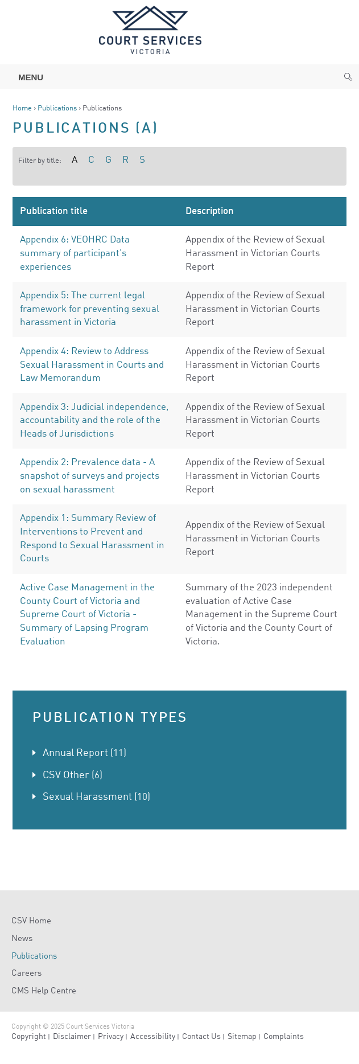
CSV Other (66, 775)
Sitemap (242, 1037)
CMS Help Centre (43, 991)
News (21, 939)
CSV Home (31, 921)
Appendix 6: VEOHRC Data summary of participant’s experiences (75, 253)
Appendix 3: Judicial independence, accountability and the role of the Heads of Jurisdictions (94, 420)
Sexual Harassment (87, 797)
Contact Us (201, 1037)
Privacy (110, 1037)
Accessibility (152, 1037)
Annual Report (75, 753)
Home (22, 108)
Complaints (283, 1037)
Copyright (28, 1037)
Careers (26, 973)
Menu (25, 77)
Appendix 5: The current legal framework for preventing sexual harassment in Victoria (89, 309)
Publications (57, 108)
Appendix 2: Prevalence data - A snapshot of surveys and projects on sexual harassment (89, 476)
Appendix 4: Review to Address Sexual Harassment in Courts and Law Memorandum (92, 365)
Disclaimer (72, 1037)
